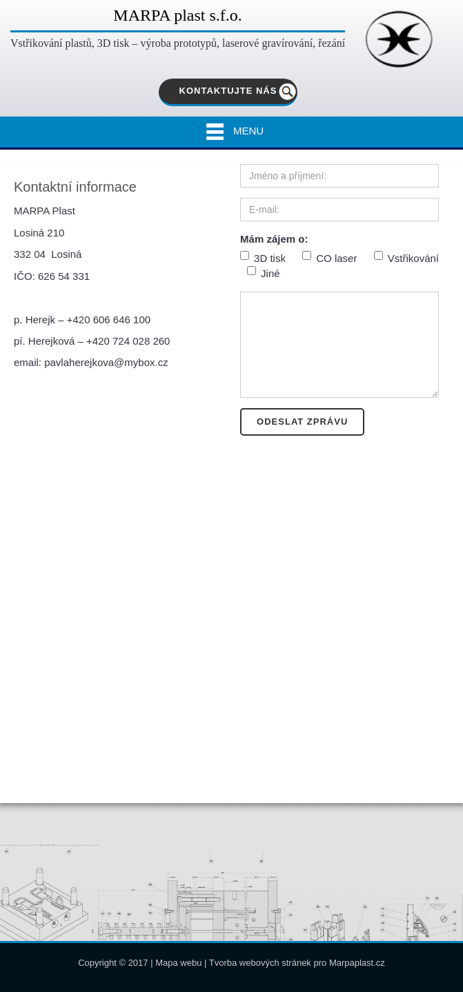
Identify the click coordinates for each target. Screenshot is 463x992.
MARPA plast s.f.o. (177, 15)
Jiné (263, 272)
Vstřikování (406, 257)
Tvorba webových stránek (260, 963)
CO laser (329, 257)
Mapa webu (178, 963)
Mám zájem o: (274, 239)
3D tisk (263, 257)
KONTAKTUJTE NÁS (228, 90)
